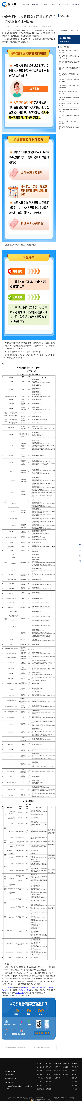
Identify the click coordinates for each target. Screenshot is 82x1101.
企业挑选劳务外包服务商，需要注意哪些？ (69, 51)
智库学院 (65, 5)
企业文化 (48, 1070)
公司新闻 (57, 1067)
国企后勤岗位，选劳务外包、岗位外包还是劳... (69, 86)
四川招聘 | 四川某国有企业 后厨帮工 (69, 63)
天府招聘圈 (75, 1067)
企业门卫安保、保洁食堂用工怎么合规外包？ (69, 75)
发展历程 (48, 1074)
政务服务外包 (25, 987)
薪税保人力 (20, 993)
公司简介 (48, 1067)
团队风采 (48, 1081)
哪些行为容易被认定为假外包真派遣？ (69, 128)
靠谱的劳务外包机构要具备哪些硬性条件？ (69, 110)
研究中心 (66, 1070)
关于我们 (46, 5)
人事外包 (50, 987)
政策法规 (57, 1074)
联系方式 (74, 1070)
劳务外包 (35, 987)
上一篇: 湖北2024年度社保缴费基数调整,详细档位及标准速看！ (20, 1047)
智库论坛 (66, 1074)
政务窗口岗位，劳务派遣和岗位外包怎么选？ (69, 92)
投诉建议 (74, 1081)
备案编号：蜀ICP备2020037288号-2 (64, 1098)
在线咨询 (74, 1085)
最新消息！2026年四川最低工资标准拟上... (69, 69)
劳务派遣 (42, 987)
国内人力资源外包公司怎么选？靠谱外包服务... (69, 57)
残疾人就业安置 (24, 990)
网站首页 (26, 5)
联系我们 (75, 5)
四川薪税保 (9, 987)
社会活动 (57, 1078)
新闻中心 (56, 5)
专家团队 (66, 1067)
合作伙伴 (48, 1085)
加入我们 (74, 1074)
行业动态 (57, 1070)
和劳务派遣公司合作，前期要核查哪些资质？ (69, 104)
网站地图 (74, 1089)
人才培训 (5, 990)
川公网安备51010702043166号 (41, 1100)
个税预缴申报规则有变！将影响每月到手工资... (69, 81)
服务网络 (48, 1089)
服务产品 (36, 5)
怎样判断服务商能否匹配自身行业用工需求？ (69, 98)
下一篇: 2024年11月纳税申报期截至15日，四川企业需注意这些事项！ (50, 1047)
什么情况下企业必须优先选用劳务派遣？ (69, 116)
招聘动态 (74, 1078)
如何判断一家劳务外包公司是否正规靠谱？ (69, 122)
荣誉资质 (48, 1078)
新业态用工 (40, 1085)
